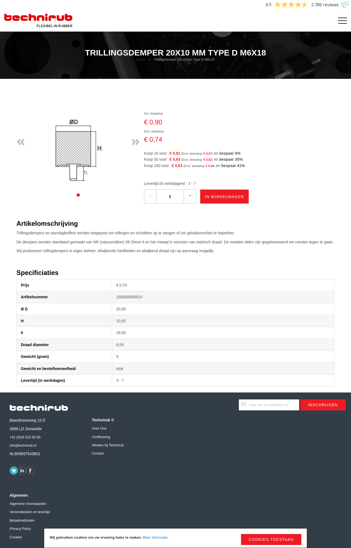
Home (141, 60)
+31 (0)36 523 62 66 (25, 437)
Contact (98, 453)
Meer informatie (155, 537)
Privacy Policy (20, 529)
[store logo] (38, 20)
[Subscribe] (323, 404)
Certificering (101, 437)
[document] (175, 538)
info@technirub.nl (23, 445)
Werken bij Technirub (108, 445)
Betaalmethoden (22, 520)
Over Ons (99, 428)
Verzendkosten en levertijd (30, 512)
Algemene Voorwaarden (28, 504)
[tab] (78, 195)
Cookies (16, 537)
